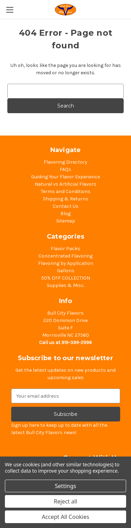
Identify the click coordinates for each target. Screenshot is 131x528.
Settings (65, 486)
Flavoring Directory (65, 162)
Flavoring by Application (65, 263)
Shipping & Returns (65, 199)
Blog (65, 214)
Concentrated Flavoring (65, 256)
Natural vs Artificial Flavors (65, 184)
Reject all (65, 501)
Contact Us (66, 206)
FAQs (65, 169)
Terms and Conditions (65, 191)
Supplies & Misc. (66, 285)
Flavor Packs (65, 249)
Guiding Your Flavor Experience (65, 177)
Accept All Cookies (65, 517)
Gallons (65, 271)
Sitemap (65, 221)
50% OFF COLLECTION (65, 278)
